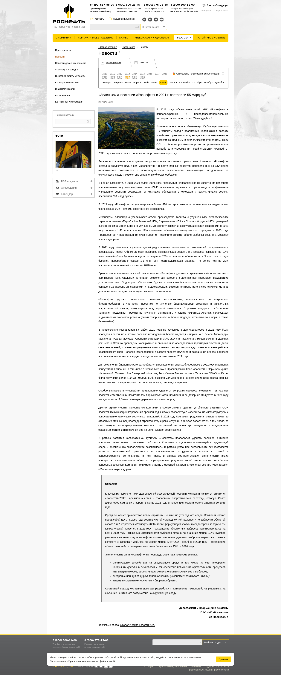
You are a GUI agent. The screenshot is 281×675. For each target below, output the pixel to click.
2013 (127, 73)
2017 (157, 73)
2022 (127, 77)
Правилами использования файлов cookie (92, 661)
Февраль (118, 82)
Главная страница (107, 47)
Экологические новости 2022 (137, 624)
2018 (164, 73)
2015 (142, 73)
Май (146, 82)
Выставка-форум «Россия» (70, 76)
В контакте (96, 667)
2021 (119, 77)
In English (206, 10)
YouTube (150, 19)
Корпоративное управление (95, 38)
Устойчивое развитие (211, 38)
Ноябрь (208, 82)
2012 (119, 73)
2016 (149, 73)
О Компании (63, 38)
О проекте (223, 666)
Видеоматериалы (65, 88)
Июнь (154, 82)
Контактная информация (69, 101)
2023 (134, 77)
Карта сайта (222, 10)
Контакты (99, 19)
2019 (104, 77)
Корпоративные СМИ (67, 82)
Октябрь (197, 82)
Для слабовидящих (217, 5)
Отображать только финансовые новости (197, 73)
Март (128, 82)
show (58, 170)
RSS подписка (69, 181)
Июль (163, 82)
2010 (104, 73)
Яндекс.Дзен (162, 19)
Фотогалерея (62, 95)
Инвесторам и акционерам (152, 38)
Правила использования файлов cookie (208, 669)
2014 (134, 73)
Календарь (67, 194)
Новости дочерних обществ (70, 63)
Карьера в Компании (124, 19)
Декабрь (220, 82)
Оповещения (69, 187)
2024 (142, 77)
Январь (106, 82)
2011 (112, 73)
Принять (223, 659)
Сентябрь (184, 82)
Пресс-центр (183, 38)
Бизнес (123, 38)
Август (173, 82)
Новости (60, 56)
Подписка (209, 666)
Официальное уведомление (172, 666)
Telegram (156, 19)
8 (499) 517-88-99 (102, 5)
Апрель (137, 82)
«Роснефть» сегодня (66, 69)
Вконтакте (144, 19)
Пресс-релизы (63, 50)
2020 (112, 77)
